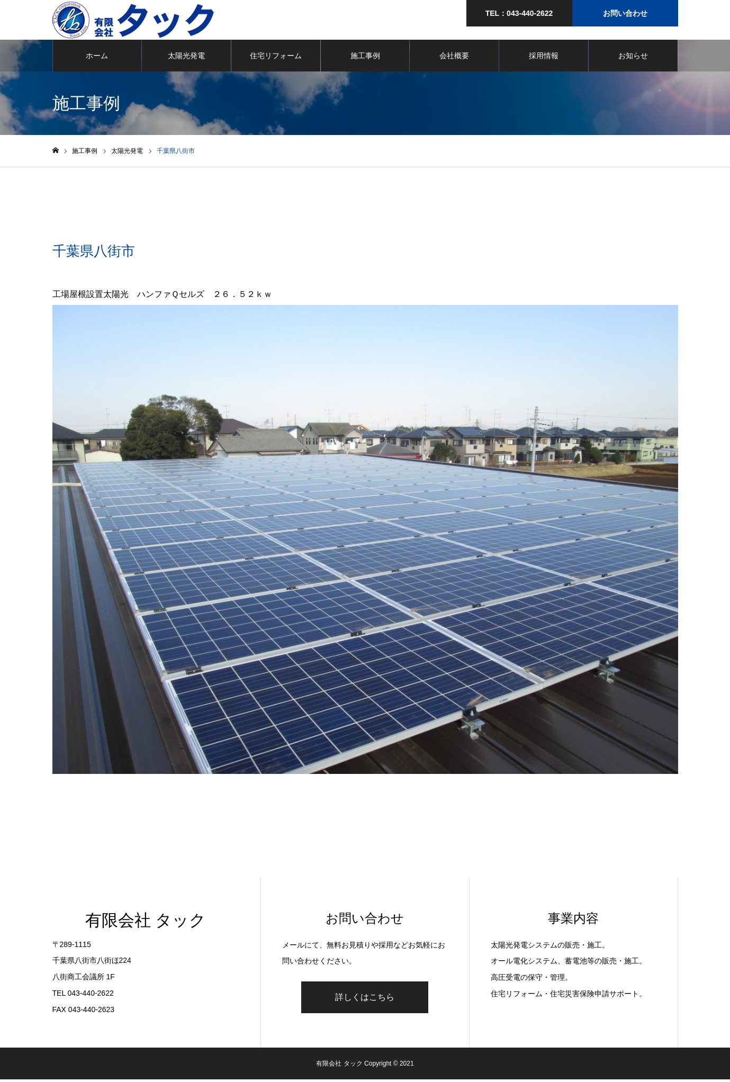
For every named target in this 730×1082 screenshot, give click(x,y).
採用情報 (543, 58)
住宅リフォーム (276, 58)
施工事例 (365, 58)
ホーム (97, 58)
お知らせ (633, 58)
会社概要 (454, 58)
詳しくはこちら (364, 999)
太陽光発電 (186, 58)
